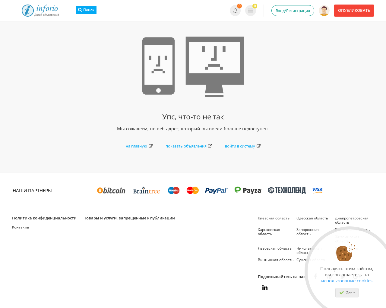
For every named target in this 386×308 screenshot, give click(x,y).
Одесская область (312, 218)
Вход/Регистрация (293, 10)
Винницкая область (275, 259)
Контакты (20, 227)
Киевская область (274, 218)
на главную (139, 146)
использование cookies (346, 280)
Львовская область (275, 248)
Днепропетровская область (352, 220)
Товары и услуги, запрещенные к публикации (129, 218)
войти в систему (243, 146)
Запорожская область (308, 231)
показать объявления (189, 146)
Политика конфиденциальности (44, 218)
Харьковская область (269, 231)
